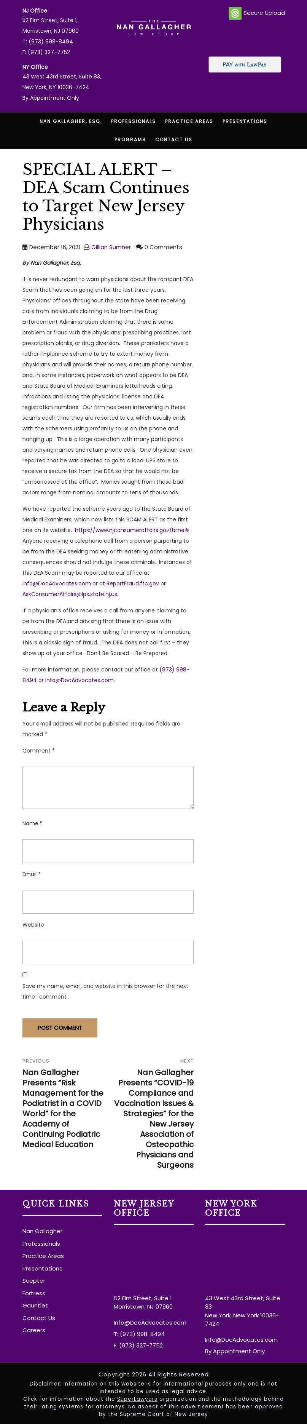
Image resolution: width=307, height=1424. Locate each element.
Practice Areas (189, 121)
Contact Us (173, 139)
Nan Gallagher (42, 1231)
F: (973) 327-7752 (46, 52)
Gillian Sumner (111, 247)
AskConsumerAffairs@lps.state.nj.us (69, 594)
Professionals (133, 121)
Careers (33, 1330)
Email (31, 874)
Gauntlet (35, 1305)
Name (32, 823)
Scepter (33, 1281)
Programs (130, 139)
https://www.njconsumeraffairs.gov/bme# (132, 530)
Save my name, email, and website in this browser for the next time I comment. (105, 991)
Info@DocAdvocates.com (56, 583)
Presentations (245, 121)
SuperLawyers (137, 1399)
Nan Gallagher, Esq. (71, 121)
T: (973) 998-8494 (47, 41)
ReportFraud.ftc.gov (133, 583)
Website (33, 925)
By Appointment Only (50, 98)
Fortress (33, 1293)
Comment (38, 750)
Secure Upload (257, 13)
